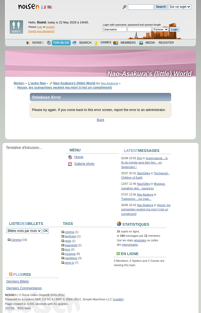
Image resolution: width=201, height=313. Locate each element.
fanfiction (70, 236)
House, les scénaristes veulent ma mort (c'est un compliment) (146, 209)
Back (100, 120)
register (50, 26)
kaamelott (71, 245)
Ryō (139, 158)
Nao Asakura (109, 83)
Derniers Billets (17, 281)
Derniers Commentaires (24, 288)
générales (140, 240)
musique (70, 253)
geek (68, 240)
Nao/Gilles (143, 173)
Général (16, 239)
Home (78, 157)
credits (118, 299)
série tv (69, 262)
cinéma (69, 232)
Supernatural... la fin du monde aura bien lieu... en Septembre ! (144, 162)
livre (67, 249)
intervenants (130, 244)
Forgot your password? (41, 31)
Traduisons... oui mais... (136, 198)
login (39, 26)
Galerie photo (84, 164)
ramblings (71, 258)
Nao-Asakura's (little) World (151, 74)
